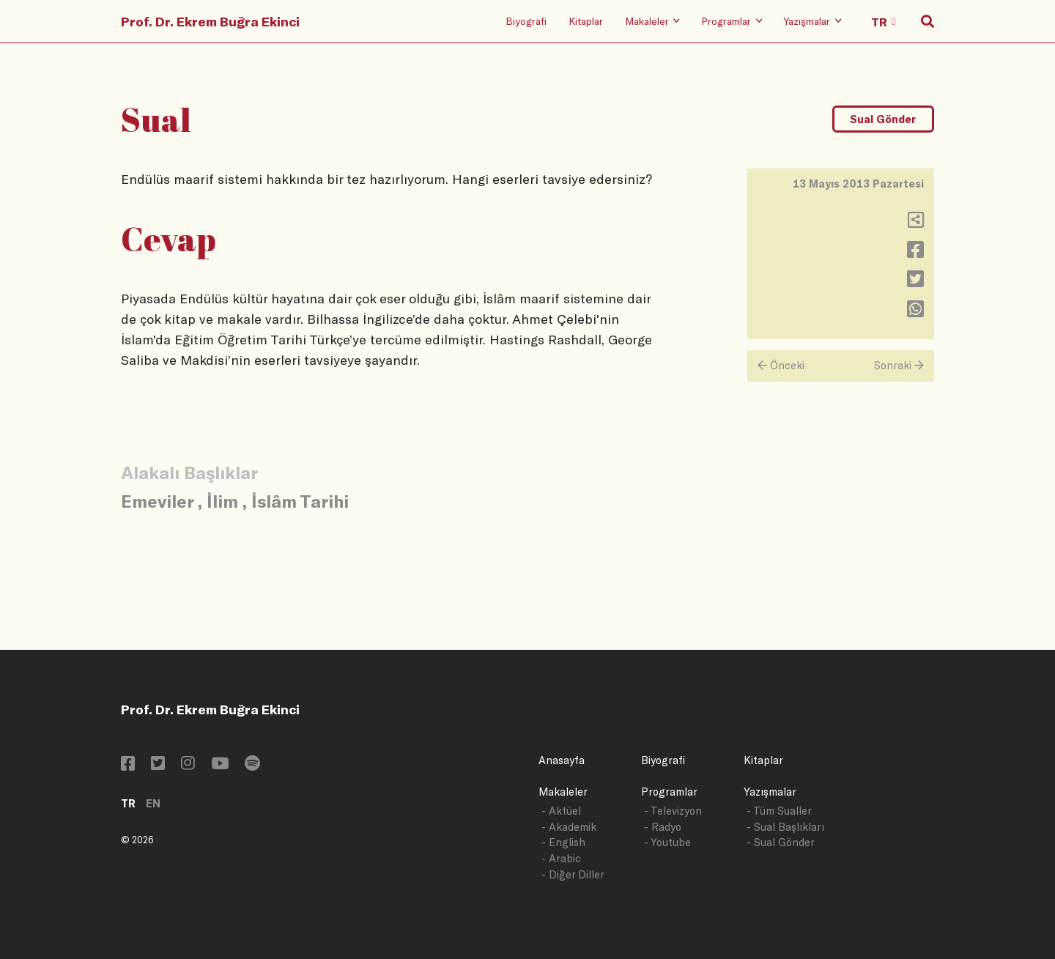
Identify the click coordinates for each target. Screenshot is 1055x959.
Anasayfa (561, 760)
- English (563, 842)
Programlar (669, 791)
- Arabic (561, 858)
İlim (222, 500)
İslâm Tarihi (300, 500)
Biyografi (526, 21)
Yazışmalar (770, 791)
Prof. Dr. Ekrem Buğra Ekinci (210, 21)
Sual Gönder (883, 119)
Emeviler (157, 500)
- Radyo (662, 827)
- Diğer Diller (572, 874)
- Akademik (568, 827)
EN (153, 803)
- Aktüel (561, 810)
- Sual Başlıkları (785, 827)
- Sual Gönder (781, 842)
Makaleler (563, 791)
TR (128, 803)
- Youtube (667, 842)
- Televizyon (673, 810)
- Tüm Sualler (779, 810)
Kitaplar (586, 21)
